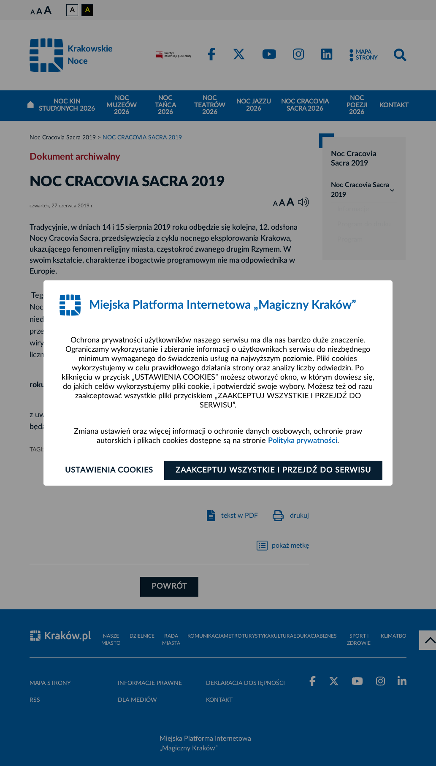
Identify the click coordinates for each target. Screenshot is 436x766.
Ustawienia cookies (109, 470)
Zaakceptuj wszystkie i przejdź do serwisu (273, 470)
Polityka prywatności (302, 441)
